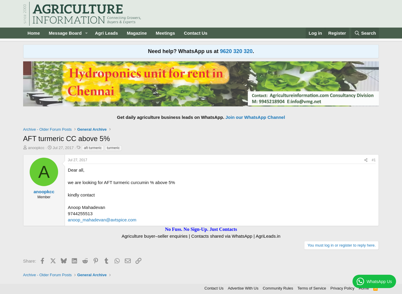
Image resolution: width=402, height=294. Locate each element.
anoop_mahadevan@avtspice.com (102, 219)
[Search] (365, 33)
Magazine (137, 33)
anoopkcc (36, 148)
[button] (86, 33)
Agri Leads (106, 33)
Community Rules (278, 288)
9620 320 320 (236, 51)
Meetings (165, 33)
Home (34, 33)
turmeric (113, 148)
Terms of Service (311, 288)
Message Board (65, 33)
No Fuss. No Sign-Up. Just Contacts (201, 229)
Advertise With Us (243, 288)
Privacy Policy (343, 288)
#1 (374, 160)
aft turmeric (93, 148)
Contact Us (195, 33)
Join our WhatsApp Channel (255, 117)
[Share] (366, 160)
